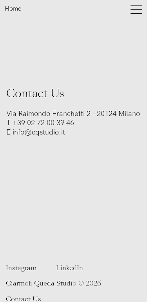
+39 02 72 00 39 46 (43, 122)
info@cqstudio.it (39, 131)
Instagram (21, 268)
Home (13, 8)
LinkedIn (69, 268)
